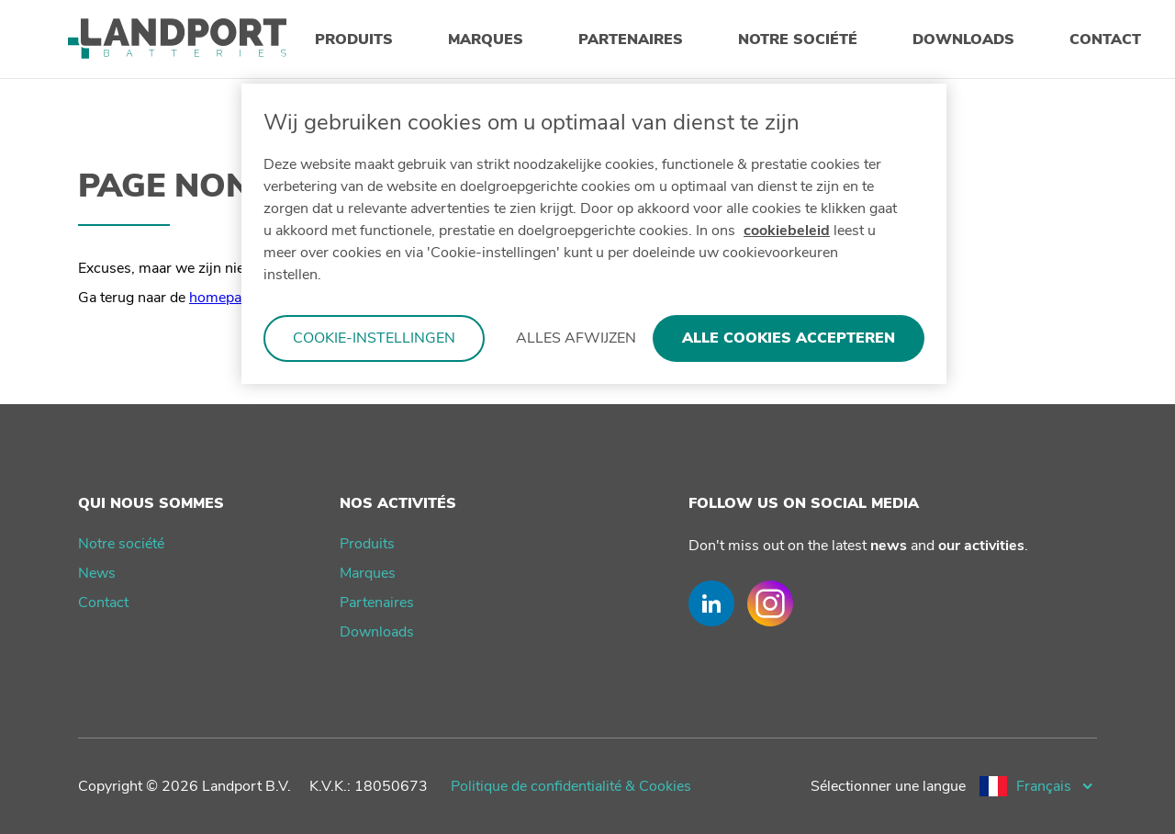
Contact (103, 602)
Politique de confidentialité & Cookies (571, 786)
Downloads (377, 632)
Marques (368, 573)
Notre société (121, 544)
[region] (593, 234)
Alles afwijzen (576, 338)
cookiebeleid (787, 230)
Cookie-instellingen (374, 338)
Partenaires (377, 602)
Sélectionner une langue (888, 786)
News (97, 573)
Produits (367, 544)
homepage (223, 297)
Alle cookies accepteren (788, 338)
